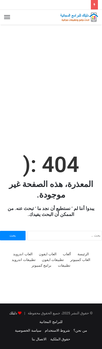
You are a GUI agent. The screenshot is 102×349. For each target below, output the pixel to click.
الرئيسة (83, 254)
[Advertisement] (51, 81)
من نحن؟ (80, 330)
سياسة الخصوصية (28, 330)
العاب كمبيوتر (80, 260)
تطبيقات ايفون (53, 260)
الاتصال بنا (39, 339)
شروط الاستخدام (57, 330)
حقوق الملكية (60, 339)
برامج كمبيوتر (41, 265)
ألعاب (67, 254)
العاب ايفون (48, 254)
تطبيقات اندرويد (23, 260)
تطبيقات (64, 265)
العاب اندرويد (22, 254)
